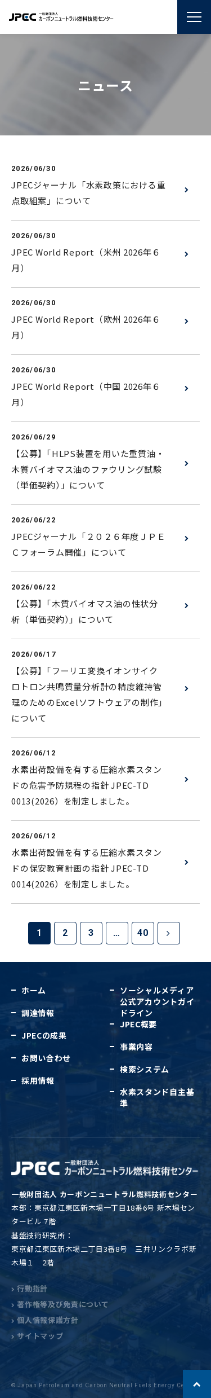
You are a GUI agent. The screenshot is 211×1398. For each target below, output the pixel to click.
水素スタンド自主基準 (157, 1097)
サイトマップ (37, 1335)
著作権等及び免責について (60, 1304)
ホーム (33, 990)
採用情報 (38, 1080)
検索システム (144, 1069)
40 (143, 932)
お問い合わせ (46, 1057)
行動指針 (29, 1288)
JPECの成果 (44, 1035)
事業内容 (136, 1046)
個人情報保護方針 (45, 1320)
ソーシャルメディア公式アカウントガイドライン (157, 1001)
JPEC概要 (138, 1024)
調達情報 (38, 1012)
